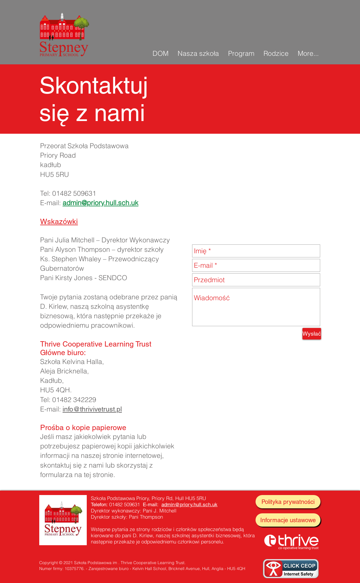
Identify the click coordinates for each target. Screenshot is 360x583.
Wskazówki (59, 221)
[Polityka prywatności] (288, 501)
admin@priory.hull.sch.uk (100, 202)
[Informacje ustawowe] (288, 520)
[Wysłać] (311, 333)
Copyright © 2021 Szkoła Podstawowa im (78, 562)
